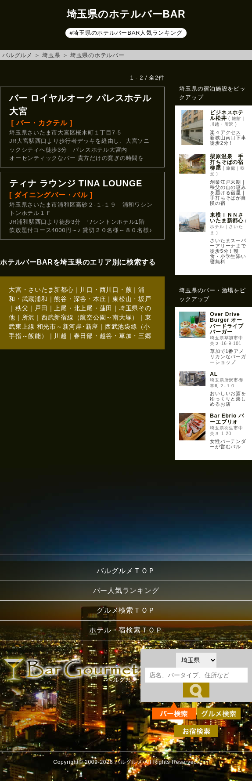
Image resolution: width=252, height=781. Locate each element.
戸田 (41, 308)
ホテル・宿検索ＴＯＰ (126, 630)
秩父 (22, 308)
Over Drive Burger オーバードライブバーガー (227, 323)
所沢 (28, 317)
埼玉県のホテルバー (97, 55)
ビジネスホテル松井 (227, 115)
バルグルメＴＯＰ (126, 570)
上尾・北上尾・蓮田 (83, 308)
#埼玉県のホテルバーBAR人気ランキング (126, 32)
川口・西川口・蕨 (106, 289)
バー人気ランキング (126, 590)
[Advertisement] (212, 505)
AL (214, 374)
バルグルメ (17, 55)
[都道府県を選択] (196, 660)
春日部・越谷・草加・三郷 (112, 335)
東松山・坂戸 (131, 298)
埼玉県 (51, 55)
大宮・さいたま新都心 (41, 289)
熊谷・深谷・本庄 (80, 298)
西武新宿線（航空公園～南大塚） (89, 317)
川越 (60, 335)
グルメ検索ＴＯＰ (126, 610)
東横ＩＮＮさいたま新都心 (227, 218)
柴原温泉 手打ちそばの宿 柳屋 (229, 162)
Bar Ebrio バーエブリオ (227, 419)
